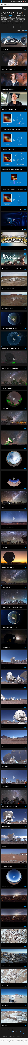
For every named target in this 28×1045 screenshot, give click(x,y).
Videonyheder (17, 27)
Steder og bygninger (19, 23)
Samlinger (3, 17)
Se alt (2, 15)
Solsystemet (18, 25)
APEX (14, 15)
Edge (5, 272)
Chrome (5, 270)
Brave (5, 269)
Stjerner (10, 27)
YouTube (3, 222)
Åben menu (5, 4)
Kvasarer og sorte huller (7, 25)
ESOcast (18, 17)
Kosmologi (9, 17)
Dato (26, 30)
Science (14, 1)
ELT (14, 17)
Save (5, 310)
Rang (23, 30)
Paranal (11, 23)
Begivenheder (4, 19)
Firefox (5, 273)
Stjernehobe (4, 27)
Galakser (9, 21)
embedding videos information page (8, 232)
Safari (5, 274)
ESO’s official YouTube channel (9, 224)
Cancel (11, 310)
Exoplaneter (12, 19)
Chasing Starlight (21, 15)
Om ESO (6, 15)
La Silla (22, 21)
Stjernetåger (4, 23)
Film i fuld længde (20, 19)
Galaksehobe (16, 21)
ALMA (11, 15)
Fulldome (3, 21)
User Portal (19, 1)
